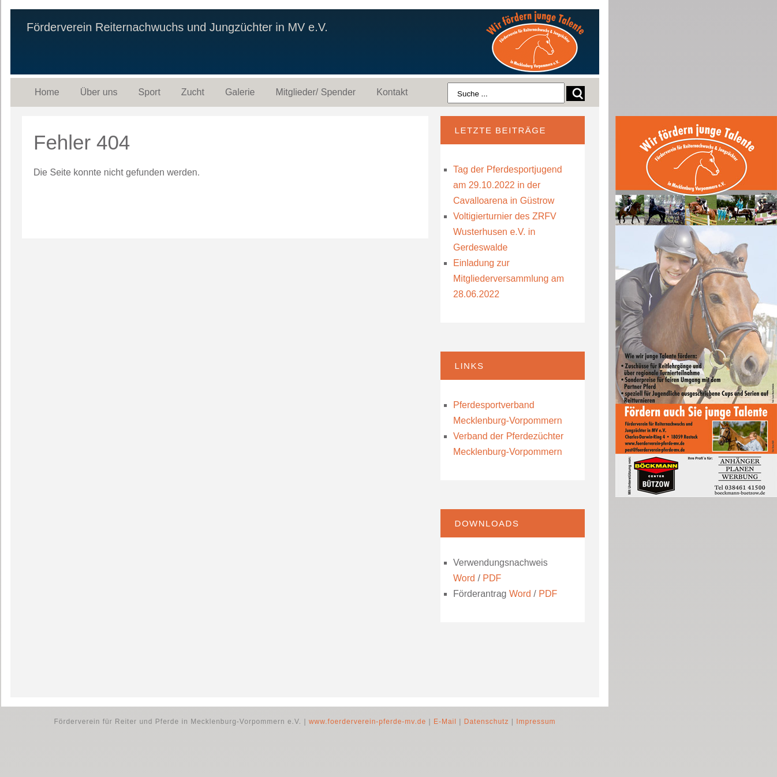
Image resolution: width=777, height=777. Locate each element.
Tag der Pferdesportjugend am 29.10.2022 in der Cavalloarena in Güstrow (507, 185)
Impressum (535, 722)
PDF (492, 578)
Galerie (240, 92)
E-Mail (445, 722)
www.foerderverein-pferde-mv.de (367, 722)
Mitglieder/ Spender (315, 92)
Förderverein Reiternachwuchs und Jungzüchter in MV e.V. (177, 27)
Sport (149, 92)
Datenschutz (486, 722)
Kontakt (392, 92)
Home (47, 92)
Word (464, 578)
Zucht (192, 92)
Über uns (99, 92)
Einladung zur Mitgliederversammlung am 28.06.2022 (508, 278)
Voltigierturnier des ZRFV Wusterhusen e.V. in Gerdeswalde (504, 231)
